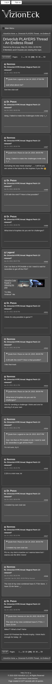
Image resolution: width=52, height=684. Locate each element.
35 (36, 57)
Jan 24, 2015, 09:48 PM (12, 610)
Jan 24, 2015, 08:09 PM (12, 312)
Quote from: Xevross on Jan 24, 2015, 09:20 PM (26, 616)
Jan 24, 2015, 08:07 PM (12, 261)
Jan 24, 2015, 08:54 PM (12, 499)
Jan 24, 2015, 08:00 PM (12, 73)
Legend (10, 252)
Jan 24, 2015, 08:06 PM (12, 146)
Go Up (4, 652)
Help (22, 673)
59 (44, 57)
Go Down (6, 57)
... (24, 57)
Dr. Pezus (12, 102)
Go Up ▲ (28, 673)
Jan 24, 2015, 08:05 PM (12, 110)
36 (39, 57)
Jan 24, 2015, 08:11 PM (12, 385)
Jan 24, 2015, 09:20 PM (12, 575)
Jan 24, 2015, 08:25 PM (12, 468)
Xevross (11, 64)
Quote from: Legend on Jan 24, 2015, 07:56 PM (26, 79)
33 (29, 57)
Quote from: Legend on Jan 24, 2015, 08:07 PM (26, 434)
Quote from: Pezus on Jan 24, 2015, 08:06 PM (25, 354)
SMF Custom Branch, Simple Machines (26, 678)
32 (26, 57)
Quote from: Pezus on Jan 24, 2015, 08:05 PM (25, 153)
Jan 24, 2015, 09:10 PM (12, 535)
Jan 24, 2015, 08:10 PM (12, 347)
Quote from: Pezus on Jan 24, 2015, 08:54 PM (25, 542)
